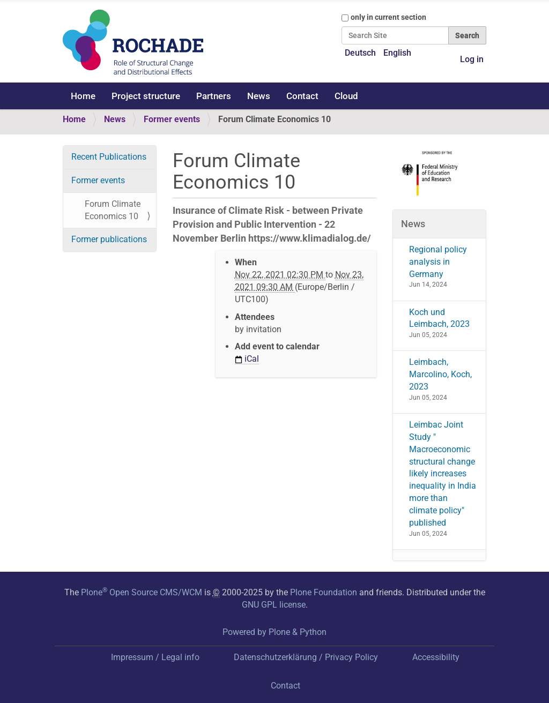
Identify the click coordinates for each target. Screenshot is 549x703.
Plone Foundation (323, 592)
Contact (302, 96)
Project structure (146, 96)
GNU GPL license (274, 605)
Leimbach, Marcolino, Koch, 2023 (440, 374)
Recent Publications (108, 157)
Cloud (346, 96)
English (397, 53)
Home (83, 96)
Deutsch (360, 53)
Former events (172, 119)
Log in (472, 59)
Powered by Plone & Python (274, 632)
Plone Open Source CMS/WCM (141, 592)
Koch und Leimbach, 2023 (439, 318)
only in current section (388, 17)
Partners (213, 96)
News (258, 96)
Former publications (109, 239)
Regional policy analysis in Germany (438, 261)
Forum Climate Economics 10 (112, 210)
